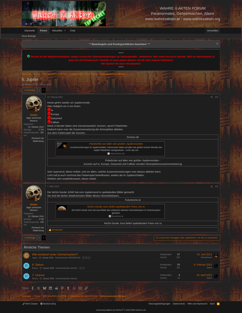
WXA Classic (30, 303)
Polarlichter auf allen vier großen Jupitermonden (116, 143)
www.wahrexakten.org (201, 19)
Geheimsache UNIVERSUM (67, 258)
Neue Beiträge (29, 36)
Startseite (29, 30)
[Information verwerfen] (216, 44)
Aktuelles (57, 30)
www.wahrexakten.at (162, 19)
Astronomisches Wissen (66, 268)
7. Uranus (38, 275)
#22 (216, 186)
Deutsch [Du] (48, 303)
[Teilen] (211, 97)
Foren (43, 30)
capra (34, 258)
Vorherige (30, 90)
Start (212, 303)
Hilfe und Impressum (197, 303)
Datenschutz (179, 303)
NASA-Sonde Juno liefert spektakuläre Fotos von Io (116, 206)
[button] (65, 30)
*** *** (119, 44)
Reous (28, 84)
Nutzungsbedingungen (159, 303)
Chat (72, 30)
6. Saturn (38, 264)
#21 (216, 97)
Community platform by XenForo (121, 310)
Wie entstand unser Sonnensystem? (55, 254)
